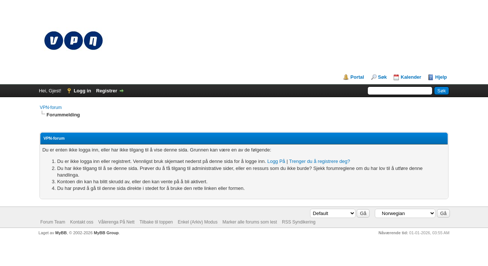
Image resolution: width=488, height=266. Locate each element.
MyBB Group (106, 233)
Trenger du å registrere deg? (319, 161)
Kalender (411, 77)
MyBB (61, 233)
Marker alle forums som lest (249, 222)
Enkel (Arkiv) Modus (198, 222)
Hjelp (441, 77)
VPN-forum (50, 107)
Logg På (276, 161)
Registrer (106, 90)
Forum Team (52, 222)
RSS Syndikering (299, 222)
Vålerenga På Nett (116, 222)
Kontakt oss (82, 222)
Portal (357, 77)
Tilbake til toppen (156, 222)
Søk (382, 77)
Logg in (82, 90)
